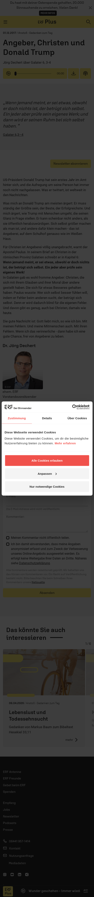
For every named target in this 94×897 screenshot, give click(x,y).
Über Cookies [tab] (77, 418)
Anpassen (47, 473)
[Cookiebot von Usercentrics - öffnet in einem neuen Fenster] (72, 407)
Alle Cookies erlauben (47, 460)
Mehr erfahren (65, 443)
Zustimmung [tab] (17, 418)
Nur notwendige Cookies (47, 486)
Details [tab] (47, 418)
